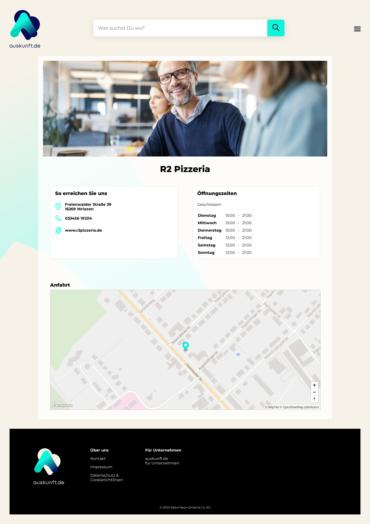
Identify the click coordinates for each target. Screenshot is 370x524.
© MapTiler (272, 407)
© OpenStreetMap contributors (299, 407)
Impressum (101, 467)
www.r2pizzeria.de (83, 230)
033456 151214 (78, 218)
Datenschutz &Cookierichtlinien (106, 477)
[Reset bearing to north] (314, 399)
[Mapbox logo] (62, 405)
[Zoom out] (314, 392)
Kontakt (98, 458)
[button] (357, 29)
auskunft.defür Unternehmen (162, 460)
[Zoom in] (314, 385)
